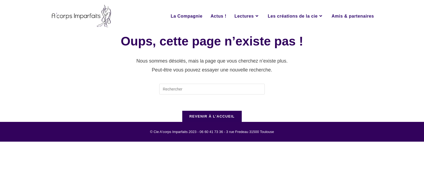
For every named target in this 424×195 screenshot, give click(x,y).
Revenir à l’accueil (212, 116)
